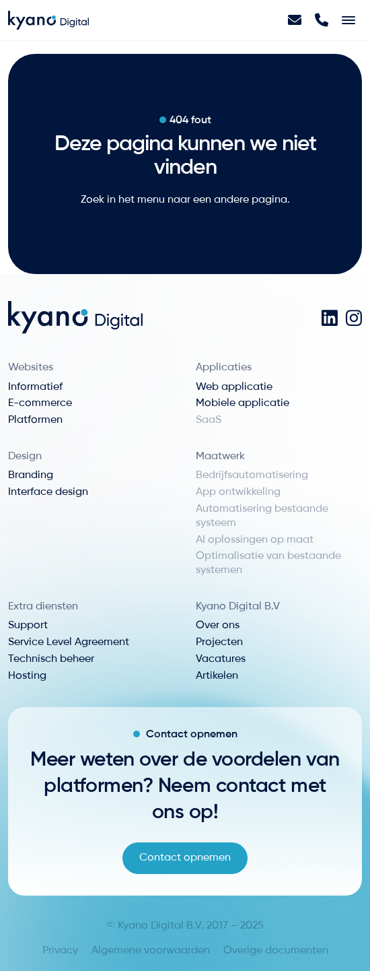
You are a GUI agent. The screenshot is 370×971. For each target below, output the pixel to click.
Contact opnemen (185, 857)
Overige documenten (275, 950)
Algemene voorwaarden (150, 950)
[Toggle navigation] (348, 20)
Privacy (60, 950)
